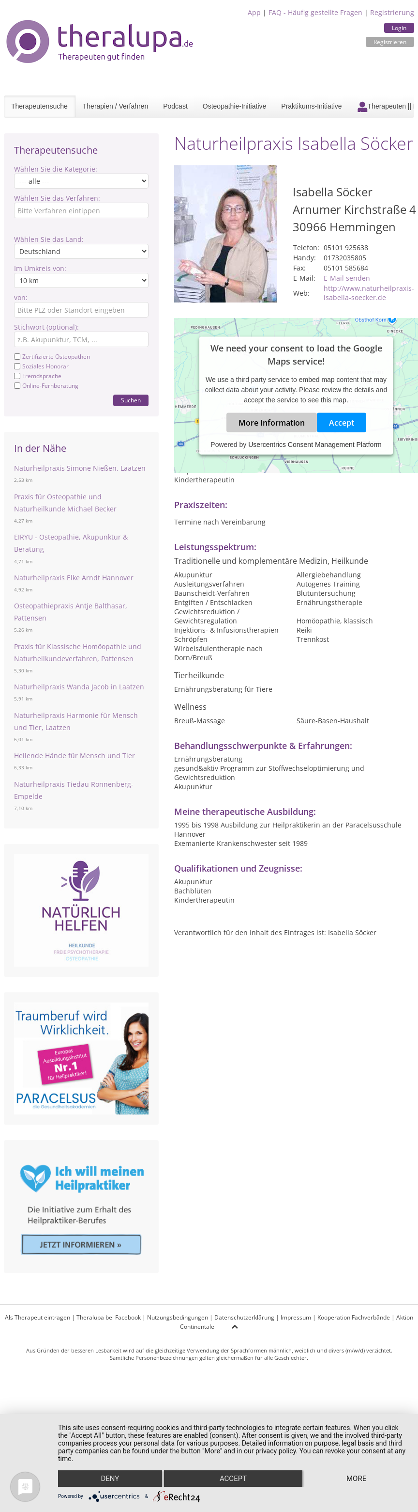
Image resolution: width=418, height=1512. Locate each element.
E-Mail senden (347, 278)
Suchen (131, 400)
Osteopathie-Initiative (235, 106)
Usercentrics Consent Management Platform (314, 444)
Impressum (296, 1317)
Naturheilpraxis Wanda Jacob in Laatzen (79, 686)
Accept (341, 422)
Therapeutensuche (39, 106)
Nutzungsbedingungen (177, 1317)
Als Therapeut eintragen (37, 1317)
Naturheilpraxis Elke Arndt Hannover (74, 577)
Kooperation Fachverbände (353, 1317)
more (356, 1478)
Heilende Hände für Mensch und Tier (74, 755)
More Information (272, 422)
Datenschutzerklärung (244, 1317)
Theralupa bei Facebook (108, 1317)
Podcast (175, 106)
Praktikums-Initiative (311, 106)
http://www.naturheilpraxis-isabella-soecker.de (369, 293)
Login (399, 28)
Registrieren (389, 42)
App (254, 12)
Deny (110, 1478)
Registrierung (392, 12)
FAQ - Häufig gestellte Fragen (315, 12)
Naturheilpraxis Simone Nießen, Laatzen (80, 468)
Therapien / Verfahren (115, 106)
